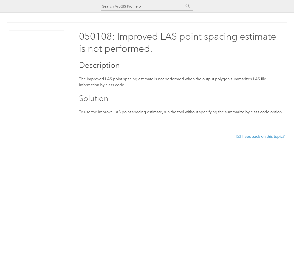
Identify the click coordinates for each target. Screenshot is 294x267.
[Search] (188, 6)
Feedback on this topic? (263, 136)
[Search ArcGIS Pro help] (142, 6)
